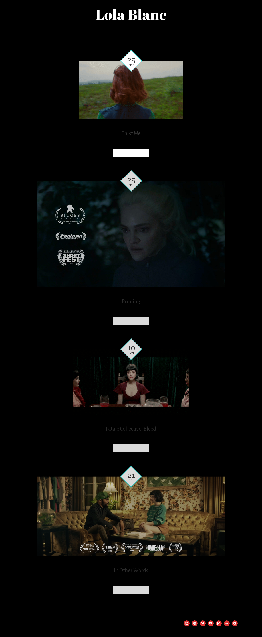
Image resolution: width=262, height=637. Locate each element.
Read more (131, 152)
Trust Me (131, 133)
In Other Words (131, 570)
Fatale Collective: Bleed (131, 429)
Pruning (131, 301)
